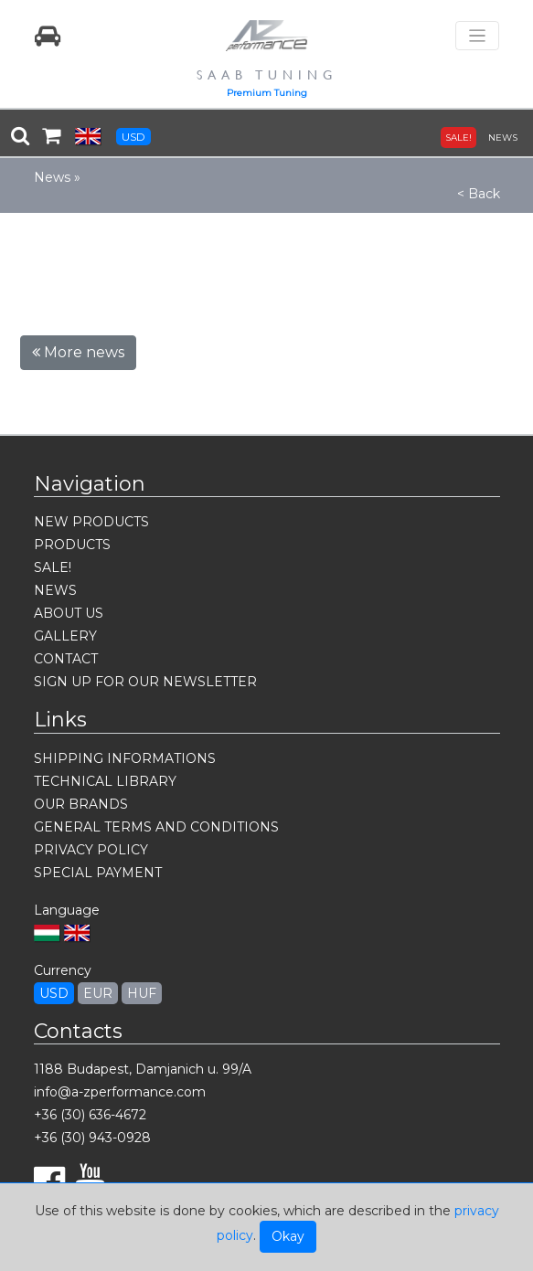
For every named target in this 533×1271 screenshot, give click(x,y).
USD (133, 136)
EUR (97, 993)
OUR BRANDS (81, 804)
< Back (478, 193)
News (52, 177)
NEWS (502, 137)
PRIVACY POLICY (91, 850)
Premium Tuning (267, 93)
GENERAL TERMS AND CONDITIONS (156, 827)
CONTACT (66, 659)
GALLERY (65, 636)
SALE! (458, 137)
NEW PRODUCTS (91, 522)
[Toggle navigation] (477, 36)
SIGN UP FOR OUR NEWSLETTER (145, 681)
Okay (288, 1236)
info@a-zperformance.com (120, 1092)
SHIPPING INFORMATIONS (125, 758)
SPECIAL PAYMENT (98, 872)
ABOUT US (68, 613)
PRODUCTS (72, 544)
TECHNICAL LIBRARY (105, 781)
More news (78, 352)
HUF (141, 993)
